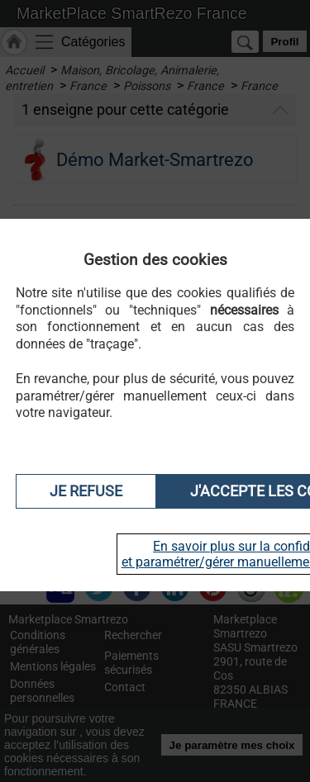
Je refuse (86, 491)
